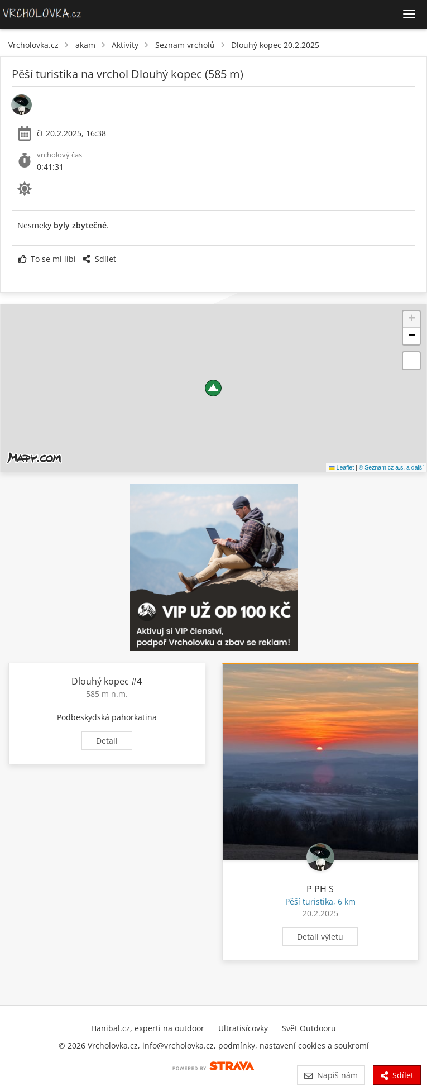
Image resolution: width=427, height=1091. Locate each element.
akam (85, 45)
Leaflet (341, 467)
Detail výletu (320, 936)
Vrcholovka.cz (33, 45)
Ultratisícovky (243, 1028)
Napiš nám (330, 1075)
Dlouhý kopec (100, 681)
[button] (213, 388)
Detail (107, 740)
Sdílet (99, 258)
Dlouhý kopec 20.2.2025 (275, 45)
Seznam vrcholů (185, 45)
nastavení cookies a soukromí (314, 1045)
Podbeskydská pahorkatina (107, 717)
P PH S (320, 889)
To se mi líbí (47, 258)
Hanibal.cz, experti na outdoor (147, 1028)
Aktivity (125, 45)
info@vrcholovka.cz (178, 1045)
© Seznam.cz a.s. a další (391, 467)
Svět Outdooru (309, 1028)
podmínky (236, 1045)
